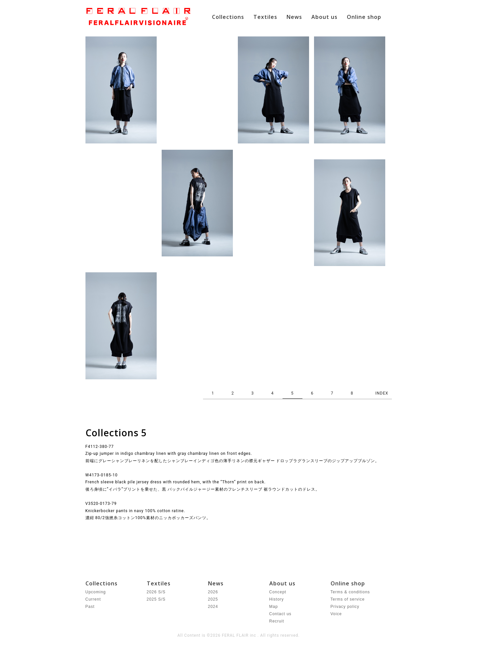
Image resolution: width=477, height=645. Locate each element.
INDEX (381, 393)
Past (90, 606)
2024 (213, 606)
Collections (228, 17)
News (294, 17)
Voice (336, 614)
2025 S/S (156, 599)
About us (324, 17)
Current (93, 599)
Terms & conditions (350, 592)
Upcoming (95, 592)
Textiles (265, 17)
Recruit (276, 621)
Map (273, 606)
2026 (213, 592)
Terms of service (348, 599)
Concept (278, 592)
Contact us (280, 614)
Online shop (364, 17)
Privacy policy (345, 606)
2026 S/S (156, 592)
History (276, 599)
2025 (213, 599)
